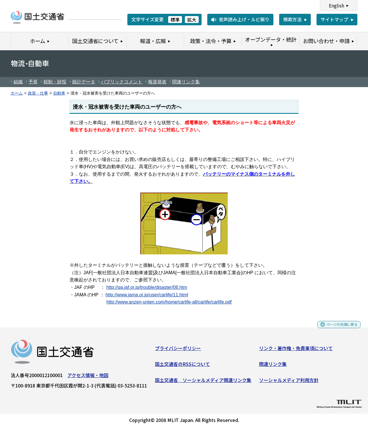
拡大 (191, 19)
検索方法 (292, 19)
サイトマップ (334, 19)
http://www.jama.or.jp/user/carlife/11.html (147, 294)
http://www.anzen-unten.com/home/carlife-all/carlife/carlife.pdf (169, 302)
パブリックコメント (121, 81)
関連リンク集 (186, 81)
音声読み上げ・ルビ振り (244, 19)
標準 (175, 19)
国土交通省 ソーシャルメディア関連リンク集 (203, 382)
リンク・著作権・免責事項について (296, 350)
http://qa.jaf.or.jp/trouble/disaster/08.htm (146, 287)
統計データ (83, 81)
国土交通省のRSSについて (182, 366)
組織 (18, 81)
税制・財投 (54, 81)
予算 (33, 81)
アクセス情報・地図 (87, 377)
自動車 (59, 93)
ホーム (17, 93)
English (336, 5)
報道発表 (157, 81)
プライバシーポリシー (178, 350)
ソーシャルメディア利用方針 (289, 382)
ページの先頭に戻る (337, 329)
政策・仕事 (38, 93)
